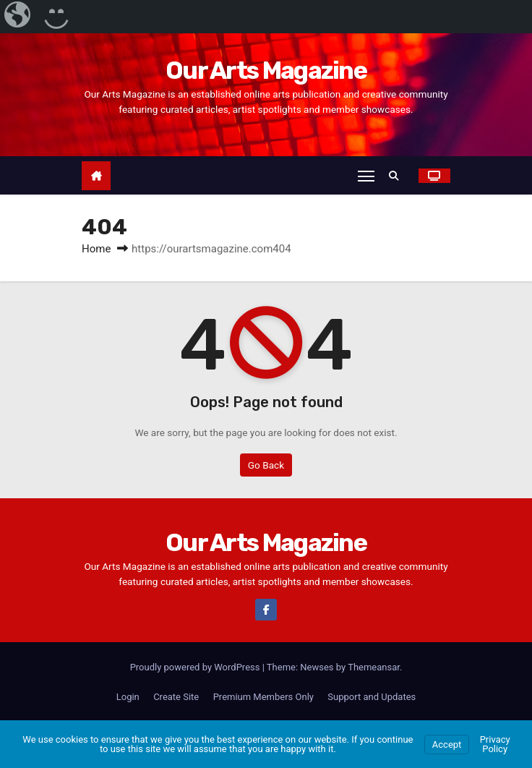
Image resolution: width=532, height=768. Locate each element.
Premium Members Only (263, 696)
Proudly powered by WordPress (196, 667)
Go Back (266, 465)
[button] (397, 176)
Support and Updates (371, 696)
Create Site (176, 696)
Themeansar (374, 667)
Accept (447, 744)
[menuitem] (19, 16)
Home (96, 249)
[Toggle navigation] (366, 176)
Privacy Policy (495, 744)
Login (128, 696)
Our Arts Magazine (266, 70)
